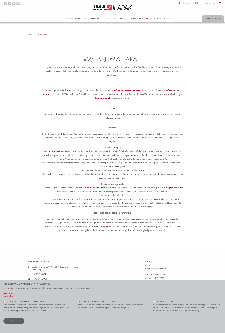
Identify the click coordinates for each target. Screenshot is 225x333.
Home (30, 34)
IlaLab (108, 226)
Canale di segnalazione (155, 269)
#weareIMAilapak (52, 151)
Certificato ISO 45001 (154, 278)
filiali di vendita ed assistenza (98, 188)
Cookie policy (8, 296)
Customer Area (211, 3)
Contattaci (213, 19)
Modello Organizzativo (155, 274)
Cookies (148, 265)
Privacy (148, 261)
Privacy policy (8, 293)
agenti (171, 188)
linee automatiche (103, 98)
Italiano (188, 3)
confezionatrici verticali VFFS (126, 90)
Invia (13, 321)
